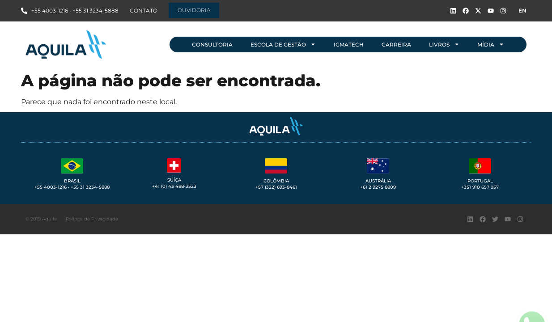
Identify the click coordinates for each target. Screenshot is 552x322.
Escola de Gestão (283, 44)
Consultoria (212, 44)
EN (522, 10)
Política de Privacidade (92, 219)
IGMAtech (349, 44)
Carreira (396, 44)
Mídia (490, 44)
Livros (444, 44)
